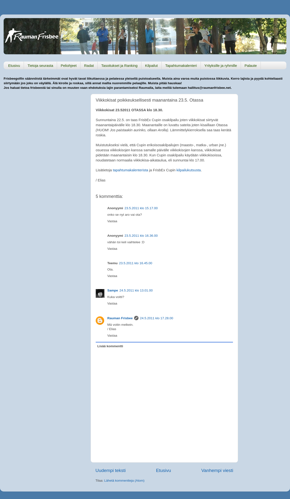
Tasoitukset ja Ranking (119, 65)
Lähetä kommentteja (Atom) (124, 480)
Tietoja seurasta (40, 65)
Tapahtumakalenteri (181, 65)
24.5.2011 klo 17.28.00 (156, 318)
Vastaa (112, 221)
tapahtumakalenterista (130, 170)
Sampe (112, 290)
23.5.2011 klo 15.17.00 (141, 208)
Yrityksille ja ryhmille (220, 65)
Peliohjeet (69, 65)
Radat (89, 65)
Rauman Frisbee (120, 318)
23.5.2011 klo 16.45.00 (135, 263)
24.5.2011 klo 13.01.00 (135, 290)
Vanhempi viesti (217, 470)
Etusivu (14, 65)
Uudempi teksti (110, 470)
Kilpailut (151, 65)
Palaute (251, 65)
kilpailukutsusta (188, 170)
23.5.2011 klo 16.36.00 (141, 235)
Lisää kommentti (110, 346)
